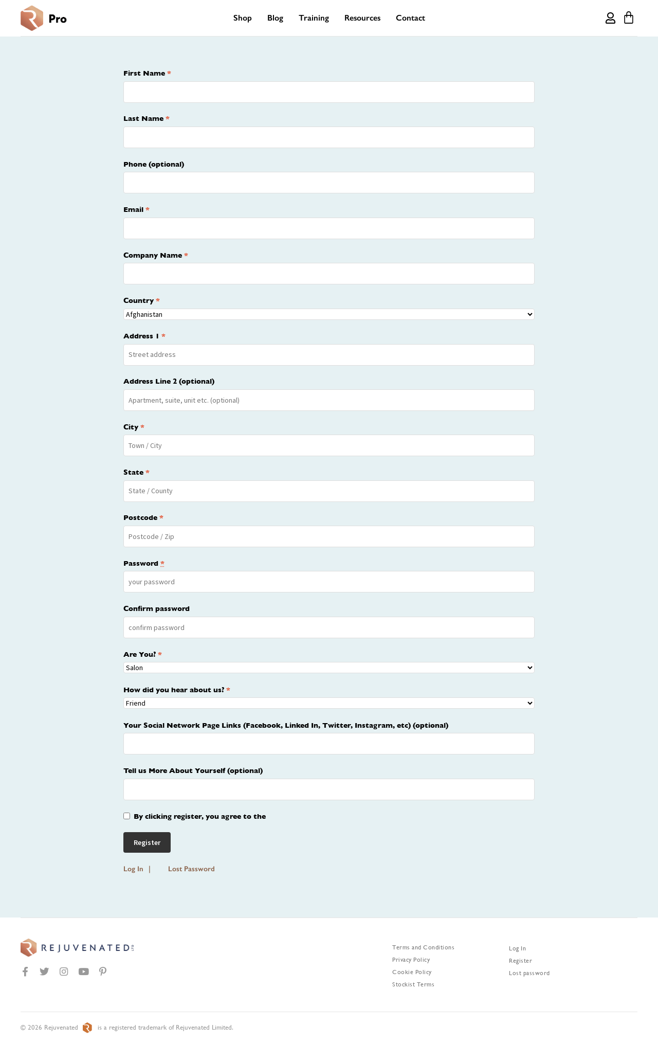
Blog (275, 18)
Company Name (155, 255)
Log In (133, 869)
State (136, 472)
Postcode (143, 517)
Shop (242, 18)
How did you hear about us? (176, 690)
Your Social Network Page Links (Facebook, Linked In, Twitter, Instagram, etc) (285, 725)
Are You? (142, 654)
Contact (410, 18)
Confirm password (156, 608)
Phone (153, 164)
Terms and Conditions (423, 947)
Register (520, 960)
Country (141, 300)
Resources (362, 18)
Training (314, 18)
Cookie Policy (412, 972)
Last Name (146, 118)
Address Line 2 (168, 381)
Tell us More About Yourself (193, 770)
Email (136, 209)
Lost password (529, 973)
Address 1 (144, 336)
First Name (147, 73)
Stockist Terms (413, 984)
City (133, 427)
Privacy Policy (411, 959)
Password (143, 563)
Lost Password (191, 869)
